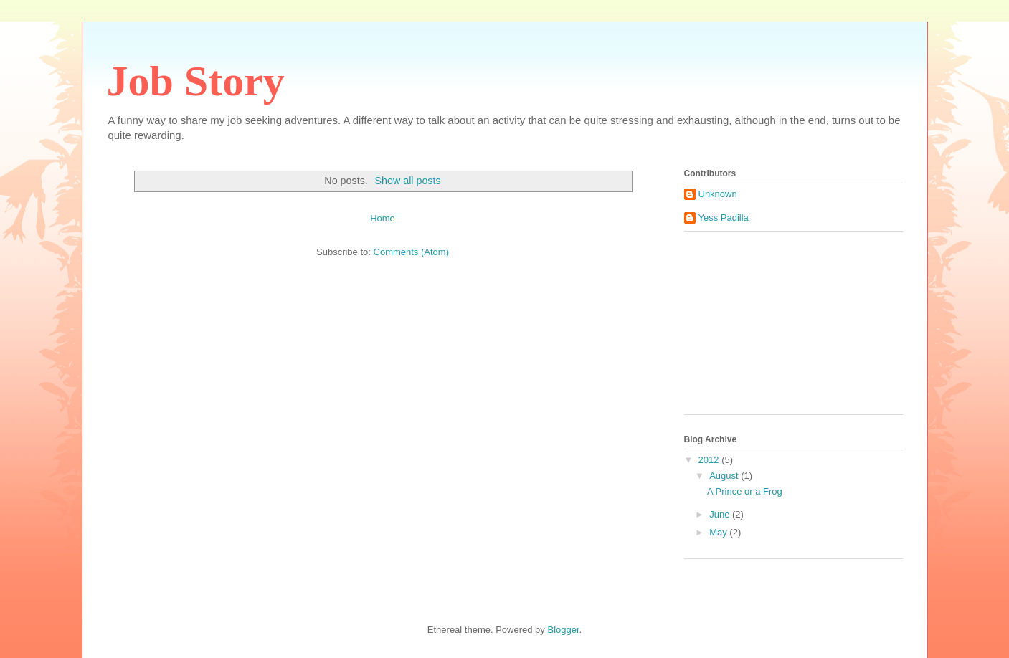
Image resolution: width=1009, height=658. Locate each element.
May (719, 532)
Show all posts (407, 180)
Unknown (717, 194)
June (720, 514)
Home (382, 218)
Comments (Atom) (411, 252)
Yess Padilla (723, 217)
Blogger (563, 629)
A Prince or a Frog (744, 491)
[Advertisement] (756, 328)
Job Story (196, 81)
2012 (710, 459)
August (725, 475)
